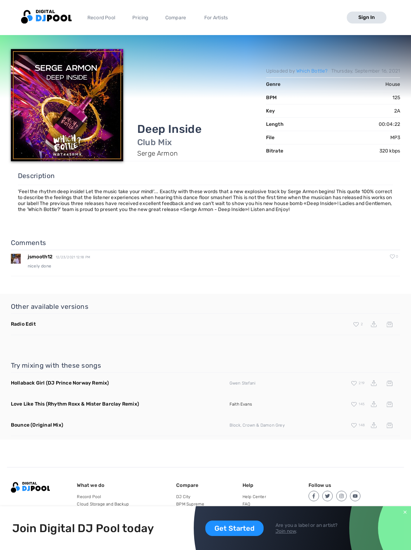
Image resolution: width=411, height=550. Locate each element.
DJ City (183, 496)
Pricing (140, 18)
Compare (175, 18)
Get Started (234, 528)
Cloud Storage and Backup (103, 504)
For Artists (216, 18)
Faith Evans (241, 404)
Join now (286, 531)
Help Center (254, 496)
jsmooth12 (40, 257)
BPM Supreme (190, 504)
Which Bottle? (312, 71)
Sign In (366, 17)
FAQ (247, 504)
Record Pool (101, 18)
